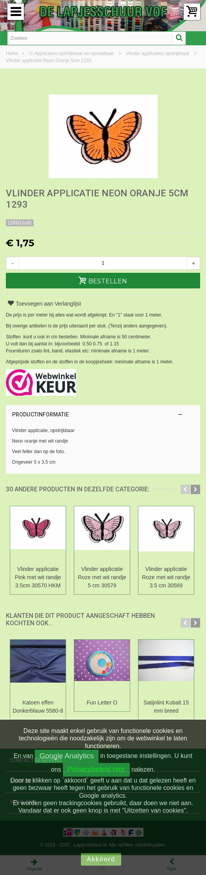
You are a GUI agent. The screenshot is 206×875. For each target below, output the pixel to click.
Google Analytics (66, 756)
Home (13, 53)
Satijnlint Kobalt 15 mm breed (166, 706)
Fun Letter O (102, 702)
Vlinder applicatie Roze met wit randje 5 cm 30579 (102, 577)
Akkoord (101, 859)
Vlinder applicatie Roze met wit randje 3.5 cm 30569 (166, 577)
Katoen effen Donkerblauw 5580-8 (38, 706)
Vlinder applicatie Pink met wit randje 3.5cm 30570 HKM (38, 577)
